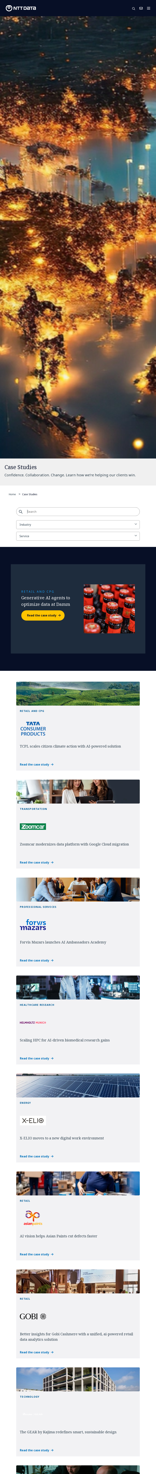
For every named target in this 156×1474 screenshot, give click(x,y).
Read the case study (41, 615)
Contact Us (141, 8)
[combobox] (78, 511)
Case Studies (29, 494)
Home (12, 494)
